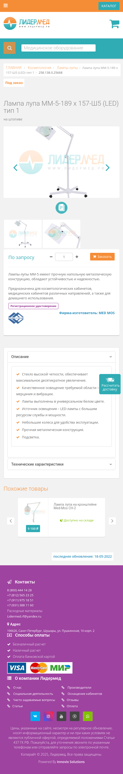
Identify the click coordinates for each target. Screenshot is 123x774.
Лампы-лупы (67, 67)
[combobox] (58, 48)
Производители (79, 687)
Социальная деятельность (32, 693)
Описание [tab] (20, 356)
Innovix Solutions (71, 761)
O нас (17, 687)
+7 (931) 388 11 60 (20, 605)
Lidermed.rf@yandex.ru (24, 616)
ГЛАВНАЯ (14, 67)
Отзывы (73, 700)
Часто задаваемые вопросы (33, 700)
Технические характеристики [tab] (37, 464)
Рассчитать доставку (111, 387)
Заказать (102, 256)
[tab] (33, 305)
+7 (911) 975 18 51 (20, 600)
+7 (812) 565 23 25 (20, 595)
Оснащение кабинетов (84, 693)
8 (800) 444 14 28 (19, 590)
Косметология (39, 67)
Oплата (72, 706)
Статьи (17, 706)
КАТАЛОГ (109, 6)
